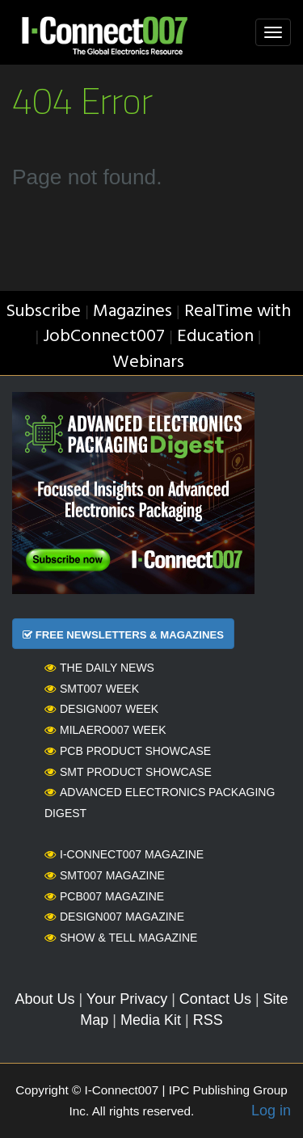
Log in (271, 1110)
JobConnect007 (104, 336)
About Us (44, 999)
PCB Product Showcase (127, 750)
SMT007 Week (91, 688)
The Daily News (99, 667)
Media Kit (150, 1020)
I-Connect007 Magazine (124, 854)
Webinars (148, 362)
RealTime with (237, 311)
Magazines (132, 311)
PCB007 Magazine (104, 896)
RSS (208, 1020)
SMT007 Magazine (104, 875)
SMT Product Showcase (128, 771)
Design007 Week (101, 708)
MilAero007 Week (105, 729)
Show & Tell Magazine (120, 937)
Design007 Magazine (114, 916)
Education (215, 336)
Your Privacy (126, 999)
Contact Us (215, 999)
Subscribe (43, 311)
